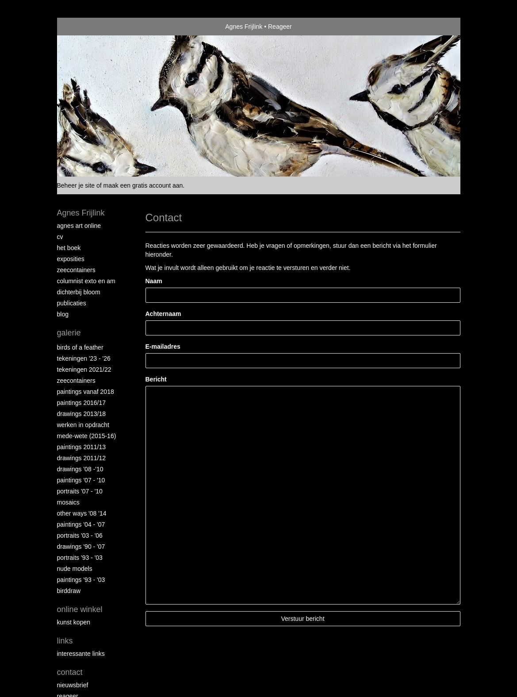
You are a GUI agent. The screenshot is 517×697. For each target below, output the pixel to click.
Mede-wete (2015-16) (86, 435)
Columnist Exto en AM (86, 281)
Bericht (156, 379)
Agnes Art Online (79, 225)
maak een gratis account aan (143, 185)
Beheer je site (76, 185)
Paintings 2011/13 (81, 447)
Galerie (69, 332)
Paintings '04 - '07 (81, 524)
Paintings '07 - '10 (81, 480)
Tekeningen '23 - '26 (84, 358)
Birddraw (69, 590)
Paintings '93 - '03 (81, 579)
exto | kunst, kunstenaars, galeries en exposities (82, 26)
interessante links (81, 653)
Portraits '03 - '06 (80, 535)
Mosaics (68, 502)
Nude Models (74, 568)
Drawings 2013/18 (81, 413)
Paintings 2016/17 (81, 402)
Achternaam (163, 313)
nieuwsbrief (72, 685)
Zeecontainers (76, 269)
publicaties (71, 303)
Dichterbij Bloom (78, 292)
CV (60, 236)
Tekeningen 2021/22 (84, 369)
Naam (154, 281)
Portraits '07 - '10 (80, 491)
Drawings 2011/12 (81, 458)
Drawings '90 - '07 (81, 546)
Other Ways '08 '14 (82, 513)
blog (63, 314)
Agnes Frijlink (243, 26)
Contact (70, 672)
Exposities (70, 258)
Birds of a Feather (80, 347)
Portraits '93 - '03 (80, 557)
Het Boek (69, 247)
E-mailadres (163, 346)
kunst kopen (74, 622)
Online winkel (80, 609)
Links (65, 640)
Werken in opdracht (83, 424)
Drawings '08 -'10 (80, 469)
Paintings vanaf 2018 (85, 391)
